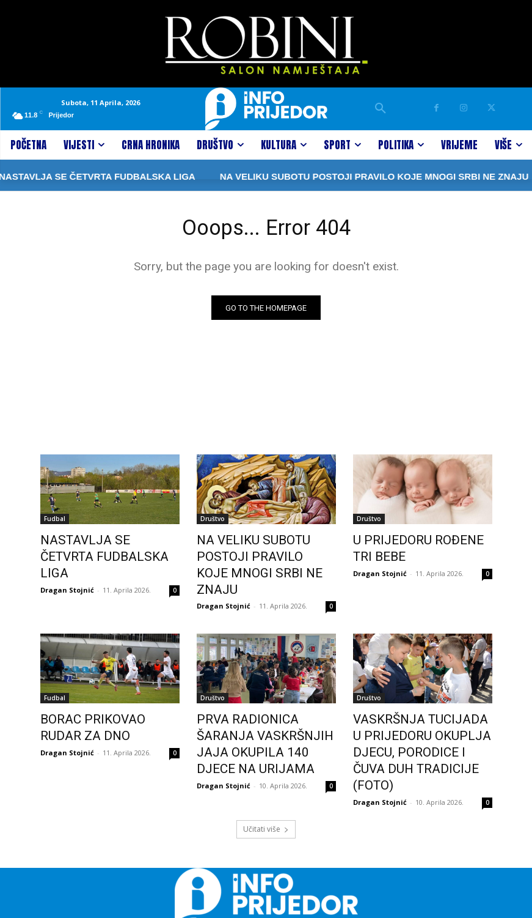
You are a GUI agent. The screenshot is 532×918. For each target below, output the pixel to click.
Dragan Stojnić (67, 570)
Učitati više (266, 779)
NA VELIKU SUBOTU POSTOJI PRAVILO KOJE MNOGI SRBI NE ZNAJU (331, 176)
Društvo (212, 521)
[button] (380, 109)
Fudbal (54, 521)
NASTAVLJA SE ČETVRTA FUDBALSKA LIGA (98, 548)
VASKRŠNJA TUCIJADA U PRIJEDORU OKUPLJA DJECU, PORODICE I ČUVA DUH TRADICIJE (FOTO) (421, 716)
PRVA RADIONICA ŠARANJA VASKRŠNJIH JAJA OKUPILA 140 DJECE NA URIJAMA (263, 710)
